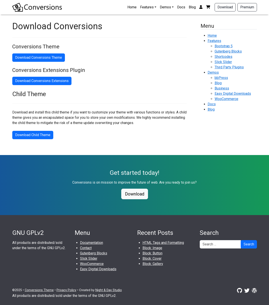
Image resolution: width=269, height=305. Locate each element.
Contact (86, 248)
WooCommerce (226, 99)
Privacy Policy (66, 290)
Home (132, 7)
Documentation (91, 243)
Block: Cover (152, 258)
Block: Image (152, 248)
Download (225, 7)
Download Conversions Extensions (42, 81)
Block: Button (152, 253)
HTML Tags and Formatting (163, 243)
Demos (165, 7)
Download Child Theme (32, 135)
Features (147, 7)
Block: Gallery (153, 264)
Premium (247, 7)
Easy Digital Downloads (233, 93)
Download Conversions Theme (38, 57)
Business (222, 88)
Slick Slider (223, 62)
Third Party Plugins (229, 67)
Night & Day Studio (108, 290)
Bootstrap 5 (224, 46)
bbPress (221, 78)
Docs (181, 7)
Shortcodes (223, 57)
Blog (192, 7)
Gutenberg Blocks (228, 51)
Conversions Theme (39, 290)
